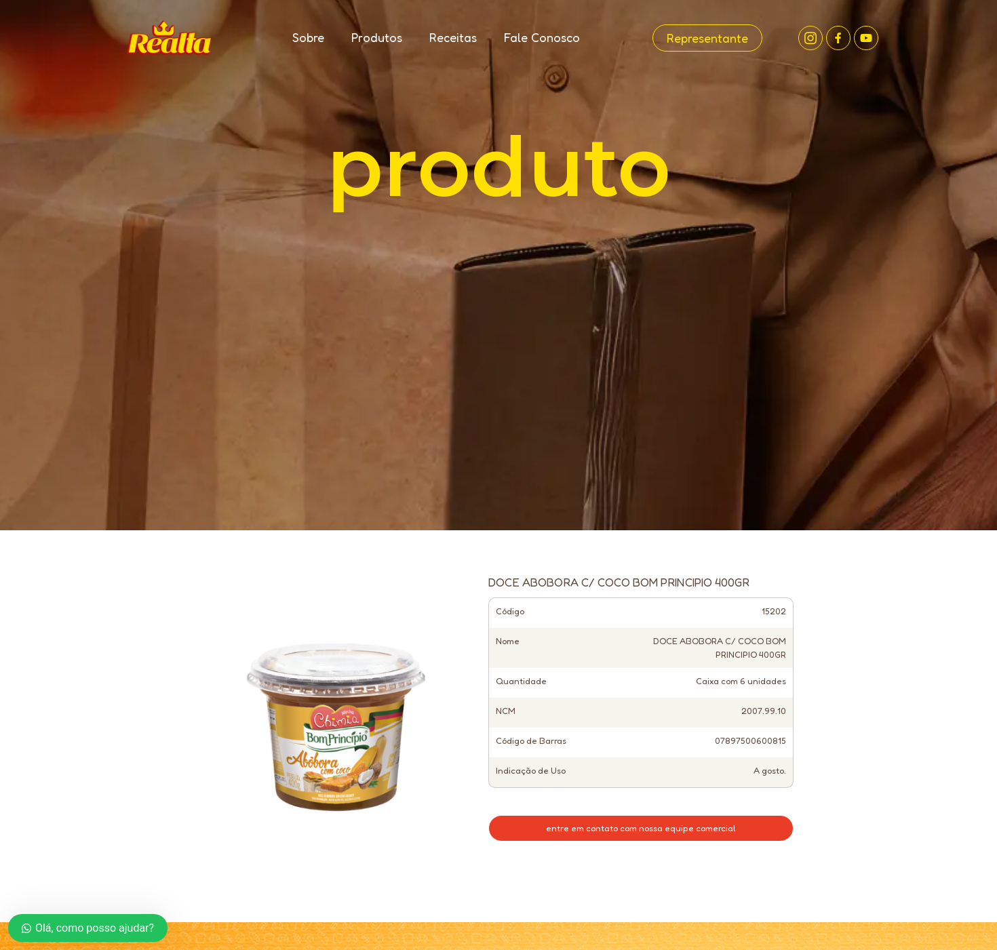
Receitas (453, 37)
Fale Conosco (542, 37)
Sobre (308, 37)
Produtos (376, 37)
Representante (707, 38)
